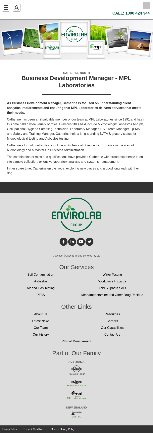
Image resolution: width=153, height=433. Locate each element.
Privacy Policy (9, 429)
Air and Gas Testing (41, 288)
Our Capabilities (112, 327)
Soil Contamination (40, 274)
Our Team (41, 327)
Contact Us (112, 334)
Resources (112, 314)
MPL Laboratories (76, 398)
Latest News (40, 321)
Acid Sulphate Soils (112, 288)
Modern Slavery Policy (63, 429)
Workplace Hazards (112, 281)
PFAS (41, 295)
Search (146, 5)
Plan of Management (76, 341)
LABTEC (76, 416)
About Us (40, 314)
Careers (112, 321)
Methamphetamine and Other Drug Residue (112, 295)
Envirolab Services (76, 385)
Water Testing (112, 274)
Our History (41, 334)
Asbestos (40, 281)
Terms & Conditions (34, 429)
